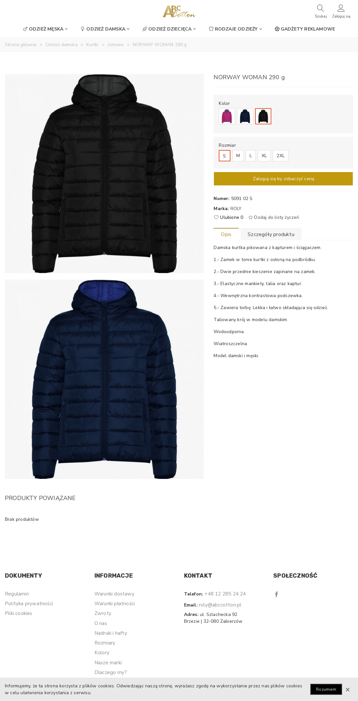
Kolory (101, 652)
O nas (100, 623)
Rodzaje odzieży (233, 29)
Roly (236, 209)
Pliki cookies (18, 613)
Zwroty (102, 613)
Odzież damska (102, 29)
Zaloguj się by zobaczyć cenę (284, 179)
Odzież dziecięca (166, 29)
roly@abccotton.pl (220, 605)
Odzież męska (43, 29)
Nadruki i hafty (110, 633)
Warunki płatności (114, 603)
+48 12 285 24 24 (225, 594)
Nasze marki (108, 662)
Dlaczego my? (110, 672)
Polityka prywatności (29, 603)
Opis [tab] (226, 234)
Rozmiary (105, 643)
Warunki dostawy (114, 594)
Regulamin (17, 594)
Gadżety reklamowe (305, 29)
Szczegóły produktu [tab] (271, 234)
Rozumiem (326, 689)
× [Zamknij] (347, 689)
